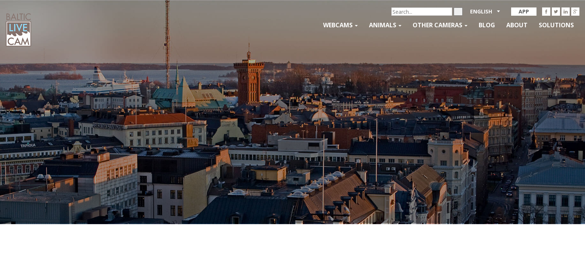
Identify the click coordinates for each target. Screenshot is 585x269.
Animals (385, 25)
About (517, 25)
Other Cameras (440, 25)
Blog (487, 25)
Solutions (556, 25)
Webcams (340, 25)
